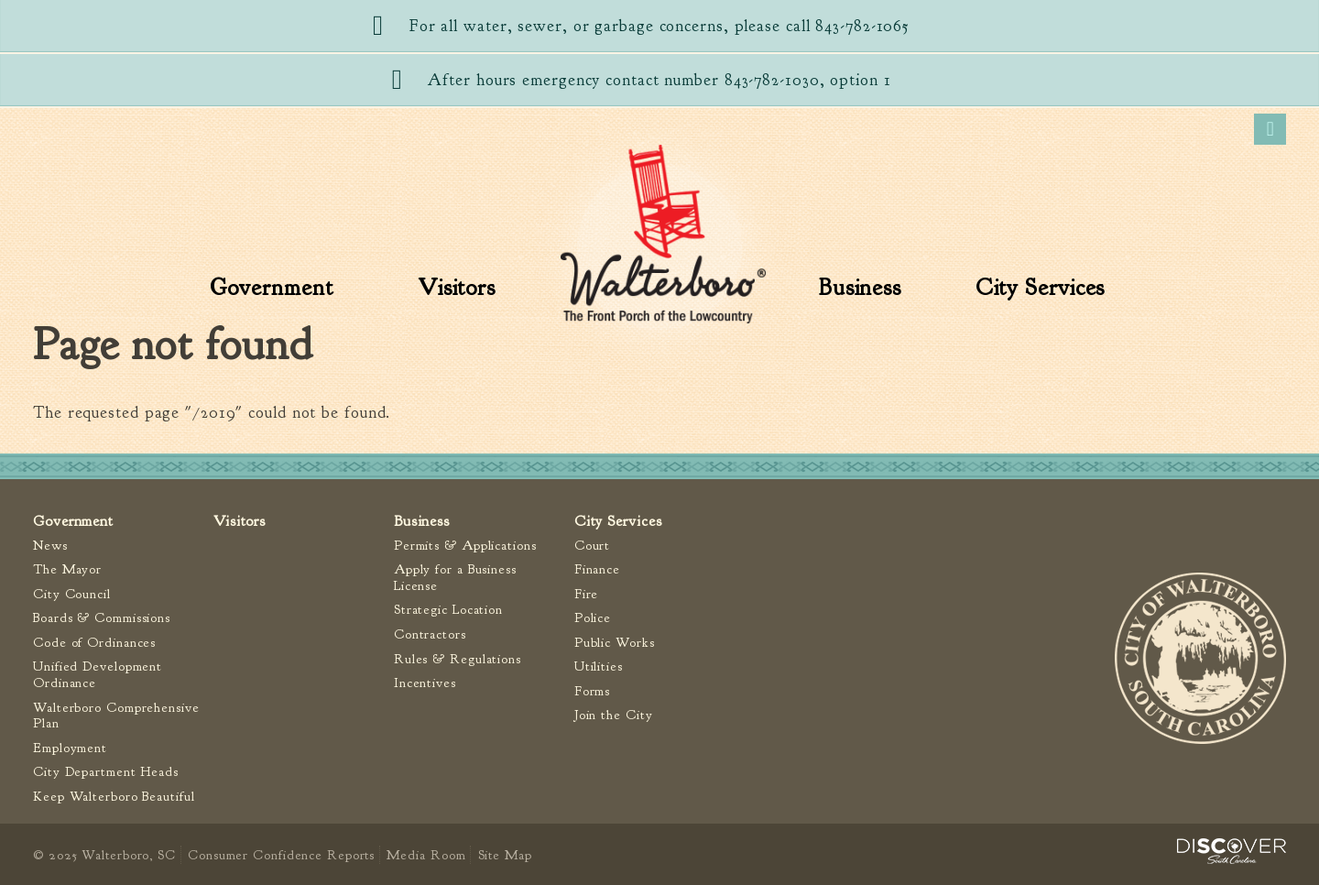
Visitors (457, 287)
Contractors (430, 634)
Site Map (505, 855)
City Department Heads (106, 772)
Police (592, 618)
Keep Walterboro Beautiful (114, 796)
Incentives (425, 683)
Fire (586, 594)
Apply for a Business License (455, 578)
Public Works (614, 642)
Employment (70, 748)
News (50, 545)
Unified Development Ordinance (97, 675)
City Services (1041, 287)
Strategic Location (448, 609)
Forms (592, 691)
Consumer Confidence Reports (281, 855)
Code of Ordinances (94, 642)
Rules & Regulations (457, 659)
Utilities (598, 666)
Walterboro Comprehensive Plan (116, 716)
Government (271, 287)
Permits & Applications (465, 545)
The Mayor (67, 569)
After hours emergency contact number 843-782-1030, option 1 (659, 80)
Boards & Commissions (101, 618)
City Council (72, 594)
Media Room (426, 855)
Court (592, 545)
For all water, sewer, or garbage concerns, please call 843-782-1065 (659, 26)
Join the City (613, 715)
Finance (597, 569)
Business (860, 287)
